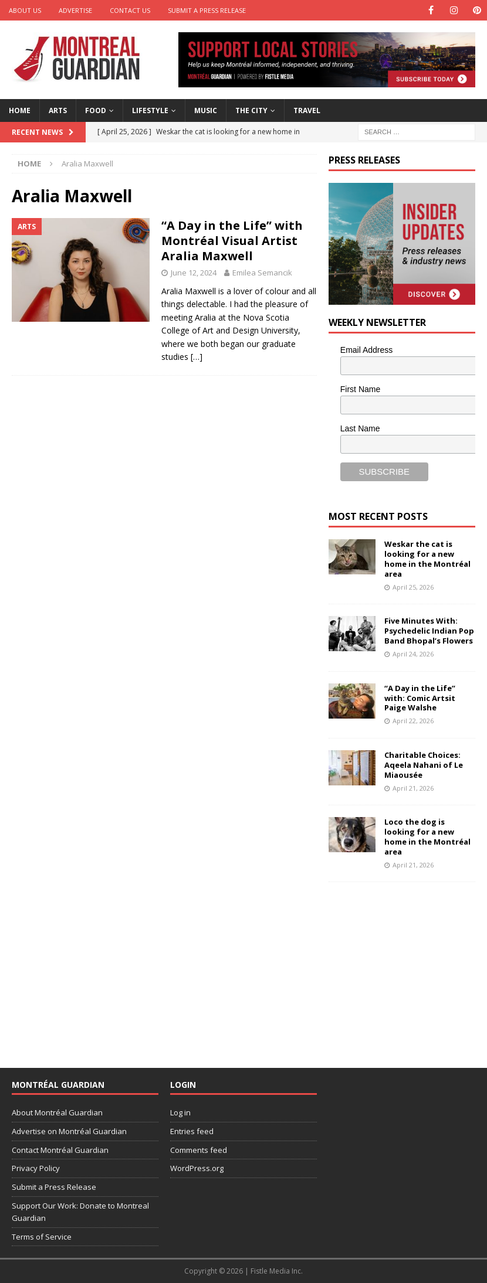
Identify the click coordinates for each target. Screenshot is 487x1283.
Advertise (75, 10)
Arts (58, 110)
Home (20, 110)
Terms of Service (42, 1236)
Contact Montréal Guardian (60, 1150)
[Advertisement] (408, 967)
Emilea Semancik (262, 272)
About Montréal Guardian (57, 1112)
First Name (360, 389)
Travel (306, 110)
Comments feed (198, 1150)
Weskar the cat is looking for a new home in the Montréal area (427, 559)
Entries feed (192, 1131)
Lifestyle (150, 110)
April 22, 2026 (413, 720)
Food (95, 110)
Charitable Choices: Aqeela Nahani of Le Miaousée (423, 765)
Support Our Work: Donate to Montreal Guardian (80, 1211)
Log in (180, 1112)
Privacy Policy (36, 1168)
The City (251, 110)
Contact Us (130, 10)
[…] (196, 356)
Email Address (366, 350)
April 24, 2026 (413, 653)
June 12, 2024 (194, 272)
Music (205, 110)
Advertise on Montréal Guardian (69, 1131)
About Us (25, 10)
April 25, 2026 (413, 587)
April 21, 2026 (413, 788)
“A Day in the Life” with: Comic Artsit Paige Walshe (419, 698)
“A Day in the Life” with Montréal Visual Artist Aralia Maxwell (232, 240)
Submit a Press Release (207, 10)
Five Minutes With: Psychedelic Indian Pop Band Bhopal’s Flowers (429, 630)
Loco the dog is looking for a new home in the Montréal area (427, 836)
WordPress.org (197, 1168)
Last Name (360, 428)
